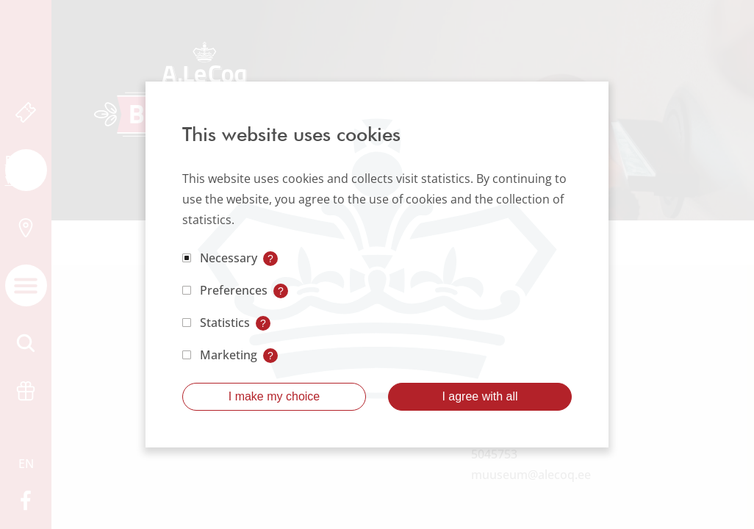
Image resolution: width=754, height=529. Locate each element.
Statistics (225, 322)
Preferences (234, 290)
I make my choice (274, 396)
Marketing (228, 355)
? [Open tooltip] (270, 258)
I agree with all (479, 396)
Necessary (228, 258)
